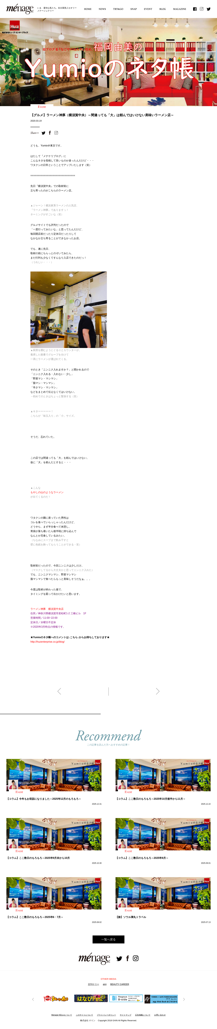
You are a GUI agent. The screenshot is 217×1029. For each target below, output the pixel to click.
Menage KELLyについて (61, 1015)
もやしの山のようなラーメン (47, 492)
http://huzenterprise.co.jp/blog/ (47, 641)
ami (105, 984)
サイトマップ (125, 1015)
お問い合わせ (160, 1015)
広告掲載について (142, 1015)
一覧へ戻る (108, 939)
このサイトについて (84, 1015)
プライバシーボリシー (106, 1015)
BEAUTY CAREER (119, 984)
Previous (33, 999)
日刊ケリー (93, 984)
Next (184, 999)
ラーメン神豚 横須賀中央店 (47, 609)
